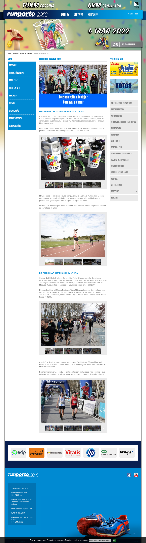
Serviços (78, 14)
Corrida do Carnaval (26, 54)
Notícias (114, 178)
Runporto (93, 14)
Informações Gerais (16, 72)
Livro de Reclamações (119, 172)
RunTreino (115, 134)
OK (114, 540)
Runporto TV (116, 128)
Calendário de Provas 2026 (121, 103)
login (136, 14)
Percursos (13, 95)
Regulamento (14, 88)
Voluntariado (116, 185)
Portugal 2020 (116, 147)
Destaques (13, 65)
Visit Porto (115, 141)
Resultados (13, 80)
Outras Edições (15, 126)
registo (130, 14)
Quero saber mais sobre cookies (99, 540)
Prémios (12, 103)
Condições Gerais (117, 166)
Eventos (65, 14)
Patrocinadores (15, 118)
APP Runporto (116, 115)
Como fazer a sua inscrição (121, 153)
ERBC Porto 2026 (117, 109)
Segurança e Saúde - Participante (124, 122)
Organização (14, 110)
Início (9, 54)
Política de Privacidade (120, 159)
